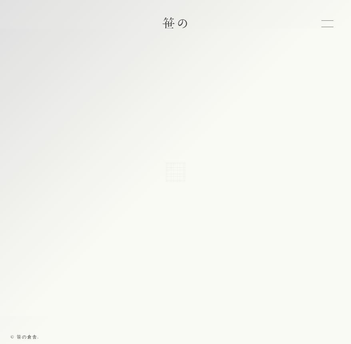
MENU (327, 24)
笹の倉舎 (175, 31)
